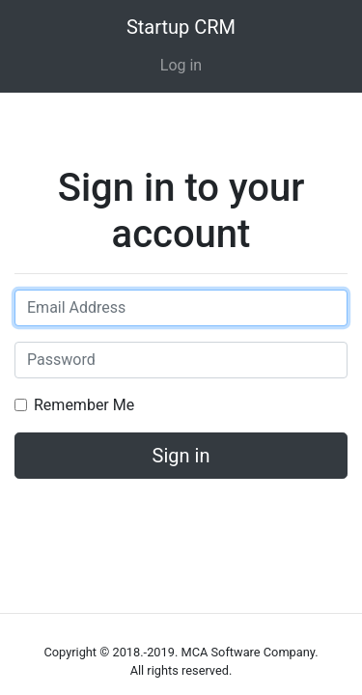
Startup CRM (181, 27)
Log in (181, 65)
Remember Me (84, 405)
